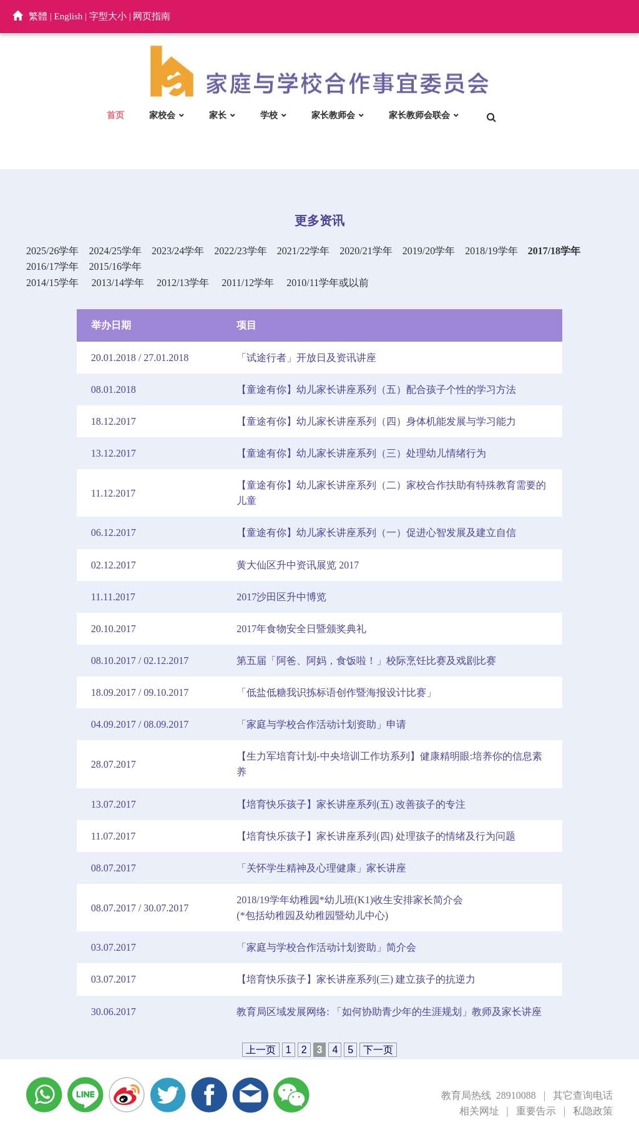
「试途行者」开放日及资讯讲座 (306, 357)
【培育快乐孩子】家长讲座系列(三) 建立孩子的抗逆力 (356, 979)
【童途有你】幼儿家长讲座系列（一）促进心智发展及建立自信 (376, 532)
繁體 (38, 16)
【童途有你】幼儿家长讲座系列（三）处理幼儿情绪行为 (361, 453)
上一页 (261, 1049)
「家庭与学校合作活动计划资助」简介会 (326, 947)
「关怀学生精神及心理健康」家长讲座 (321, 868)
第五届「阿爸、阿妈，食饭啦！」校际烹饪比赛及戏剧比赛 (366, 660)
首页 (115, 115)
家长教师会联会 (419, 115)
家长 (218, 115)
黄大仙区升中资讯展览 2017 (298, 565)
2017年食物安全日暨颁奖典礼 (301, 628)
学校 (269, 115)
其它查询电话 (583, 1095)
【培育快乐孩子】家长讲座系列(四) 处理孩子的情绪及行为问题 (376, 836)
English (68, 16)
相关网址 (479, 1111)
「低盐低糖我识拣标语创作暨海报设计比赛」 (336, 692)
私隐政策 (593, 1111)
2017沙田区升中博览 (281, 597)
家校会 (162, 115)
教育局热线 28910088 (488, 1095)
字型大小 (108, 16)
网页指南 (151, 16)
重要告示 (536, 1111)
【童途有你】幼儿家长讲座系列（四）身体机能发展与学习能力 (376, 421)
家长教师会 (333, 115)
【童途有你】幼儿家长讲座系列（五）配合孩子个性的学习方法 (376, 389)
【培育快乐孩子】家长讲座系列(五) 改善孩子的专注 (351, 804)
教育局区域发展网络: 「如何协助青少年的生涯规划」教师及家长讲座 (389, 1011)
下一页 (378, 1049)
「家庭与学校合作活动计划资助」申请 (321, 724)
